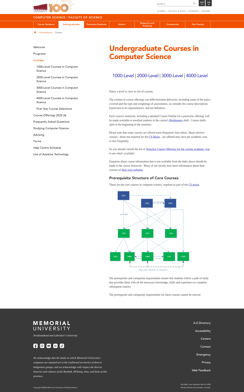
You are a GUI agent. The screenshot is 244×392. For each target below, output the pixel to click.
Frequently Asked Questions (51, 121)
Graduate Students (97, 24)
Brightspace (176, 120)
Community (173, 24)
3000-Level (172, 75)
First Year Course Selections (54, 109)
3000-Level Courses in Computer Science (57, 90)
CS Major (154, 136)
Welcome (39, 47)
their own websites (132, 169)
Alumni (122, 24)
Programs (39, 53)
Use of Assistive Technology (51, 154)
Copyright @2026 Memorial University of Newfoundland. (55, 388)
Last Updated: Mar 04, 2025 (200, 384)
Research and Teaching (147, 24)
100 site (61, 6)
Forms (37, 141)
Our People (198, 24)
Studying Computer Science (51, 128)
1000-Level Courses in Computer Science (57, 68)
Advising (38, 135)
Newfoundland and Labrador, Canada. (196, 388)
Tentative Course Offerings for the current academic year (178, 149)
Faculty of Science (85, 17)
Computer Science (50, 17)
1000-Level (123, 75)
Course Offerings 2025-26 (49, 115)
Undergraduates (71, 24)
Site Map (184, 384)
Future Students (46, 24)
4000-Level (197, 75)
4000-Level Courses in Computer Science (57, 100)
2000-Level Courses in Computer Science (57, 79)
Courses (38, 60)
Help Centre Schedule (47, 147)
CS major (193, 184)
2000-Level (147, 75)
